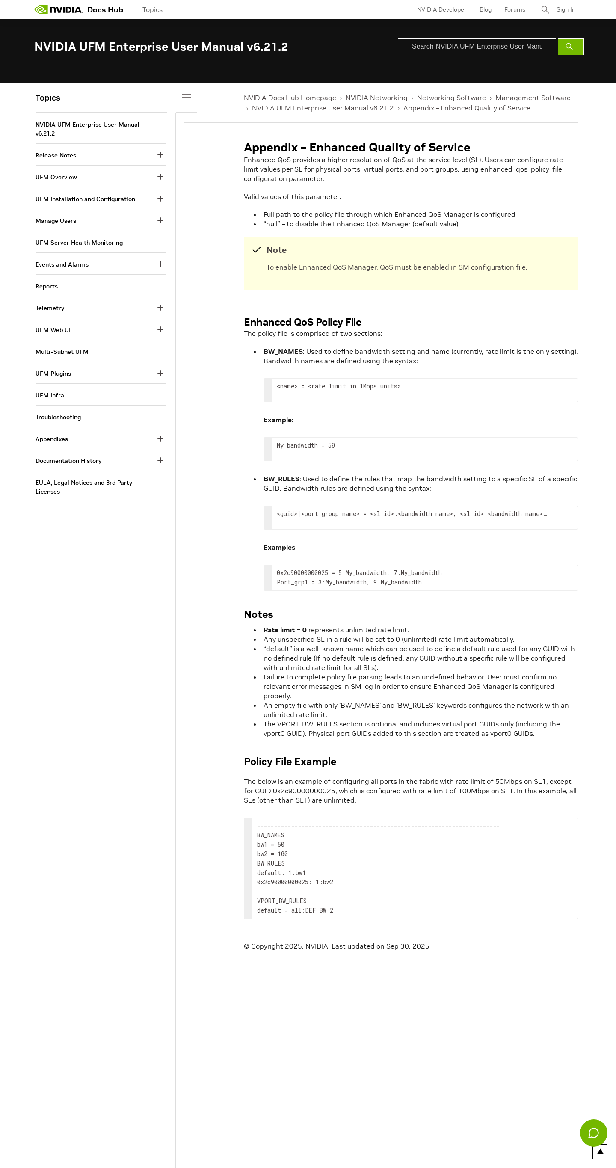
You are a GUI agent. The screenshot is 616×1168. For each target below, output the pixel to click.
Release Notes (56, 155)
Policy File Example (290, 761)
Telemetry (50, 308)
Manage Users (56, 221)
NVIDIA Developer (442, 9)
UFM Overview (56, 177)
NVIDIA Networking (377, 97)
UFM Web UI (53, 330)
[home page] (58, 9)
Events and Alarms (62, 264)
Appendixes (52, 439)
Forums (514, 9)
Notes (258, 614)
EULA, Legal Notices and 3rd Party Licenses (84, 487)
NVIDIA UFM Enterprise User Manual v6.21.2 (323, 108)
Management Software (533, 97)
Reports (47, 286)
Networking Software (451, 97)
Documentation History (68, 461)
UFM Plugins (53, 373)
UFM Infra (50, 395)
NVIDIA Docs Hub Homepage (290, 97)
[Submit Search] (571, 46)
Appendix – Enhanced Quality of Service (466, 108)
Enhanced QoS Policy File (302, 322)
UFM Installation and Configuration (85, 199)
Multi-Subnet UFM (62, 352)
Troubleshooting (58, 417)
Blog (486, 9)
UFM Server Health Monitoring (79, 242)
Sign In (566, 9)
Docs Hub (105, 10)
